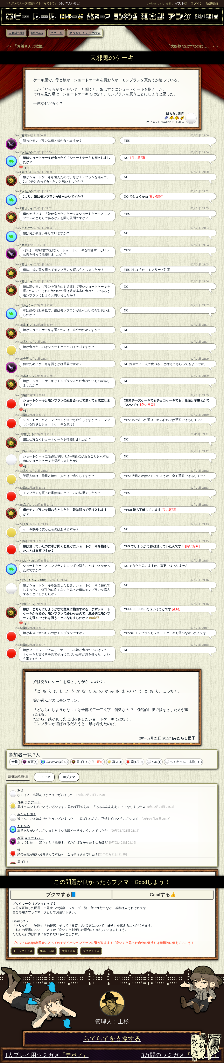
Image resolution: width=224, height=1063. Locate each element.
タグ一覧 (56, 33)
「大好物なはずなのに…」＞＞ (192, 46)
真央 (26, 341)
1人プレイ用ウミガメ (46, 1055)
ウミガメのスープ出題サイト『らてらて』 (31, 3)
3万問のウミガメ (180, 1055)
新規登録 (212, 3)
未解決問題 (16, 33)
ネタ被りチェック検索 (85, 33)
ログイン (196, 3)
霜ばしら (27, 171)
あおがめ (27, 152)
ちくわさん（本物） (35, 580)
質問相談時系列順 (18, 776)
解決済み (37, 33)
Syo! (25, 451)
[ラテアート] (32, 802)
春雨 (24, 135)
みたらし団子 (175, 113)
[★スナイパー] (34, 838)
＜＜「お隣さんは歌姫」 (26, 46)
